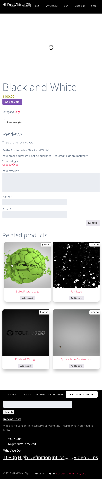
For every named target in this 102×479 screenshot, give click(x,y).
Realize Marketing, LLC (71, 473)
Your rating (10, 161)
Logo (17, 112)
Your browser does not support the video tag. (51, 47)
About (25, 5)
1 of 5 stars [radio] (3, 164)
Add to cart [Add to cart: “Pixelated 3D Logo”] (25, 366)
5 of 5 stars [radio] (17, 164)
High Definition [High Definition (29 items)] (34, 457)
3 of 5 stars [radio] (10, 164)
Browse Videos (82, 394)
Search (9, 412)
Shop (93, 5)
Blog (36, 5)
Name (7, 196)
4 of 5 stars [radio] (13, 164)
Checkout (80, 5)
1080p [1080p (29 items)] (10, 457)
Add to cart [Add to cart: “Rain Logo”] (76, 298)
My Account (51, 5)
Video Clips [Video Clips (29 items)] (86, 457)
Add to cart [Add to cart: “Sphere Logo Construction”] (76, 366)
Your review (10, 171)
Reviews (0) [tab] (14, 122)
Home (12, 5)
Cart (66, 5)
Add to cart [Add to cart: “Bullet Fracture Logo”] (27, 298)
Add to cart (12, 102)
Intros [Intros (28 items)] (58, 457)
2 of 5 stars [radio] (7, 164)
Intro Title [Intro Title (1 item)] (69, 458)
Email (6, 209)
